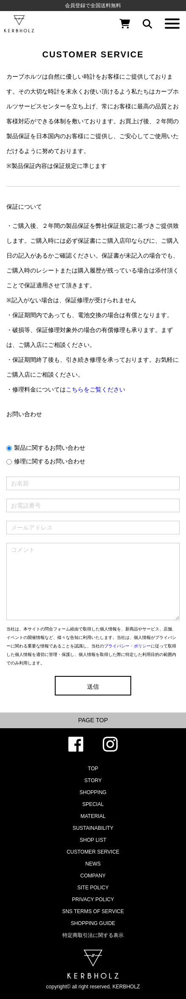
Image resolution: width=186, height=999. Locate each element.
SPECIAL (93, 804)
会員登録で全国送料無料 (93, 6)
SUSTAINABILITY (93, 828)
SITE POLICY (93, 888)
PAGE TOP (93, 720)
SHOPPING (92, 792)
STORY (93, 780)
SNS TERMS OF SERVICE (93, 911)
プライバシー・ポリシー (127, 646)
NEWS (93, 864)
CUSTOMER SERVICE (93, 852)
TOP (93, 769)
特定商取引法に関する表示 (93, 935)
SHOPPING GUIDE (93, 923)
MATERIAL (92, 816)
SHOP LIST (93, 840)
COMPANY (93, 876)
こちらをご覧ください (95, 389)
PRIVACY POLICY (93, 900)
